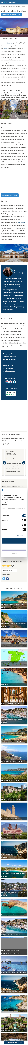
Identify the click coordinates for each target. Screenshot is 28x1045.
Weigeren (14, 553)
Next (24, 462)
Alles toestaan (14, 540)
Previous (4, 462)
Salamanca (21, 222)
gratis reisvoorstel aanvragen (11, 14)
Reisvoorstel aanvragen (9, 195)
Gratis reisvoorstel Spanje (14, 1043)
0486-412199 (8, 365)
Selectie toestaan (14, 547)
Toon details (20, 535)
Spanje (9, 43)
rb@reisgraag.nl (10, 371)
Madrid (6, 48)
